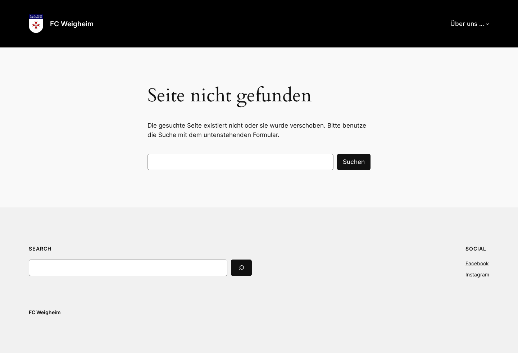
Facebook (477, 263)
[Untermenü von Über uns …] (487, 24)
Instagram (477, 274)
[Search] (241, 268)
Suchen (354, 161)
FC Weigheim (72, 23)
